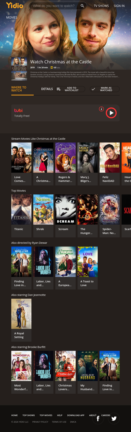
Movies (11, 17)
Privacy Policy (40, 421)
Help (59, 415)
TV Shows (101, 6)
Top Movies (46, 415)
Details (47, 89)
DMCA (73, 421)
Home (14, 415)
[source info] (100, 108)
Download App (75, 415)
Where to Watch (18, 88)
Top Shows (29, 415)
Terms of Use (59, 421)
